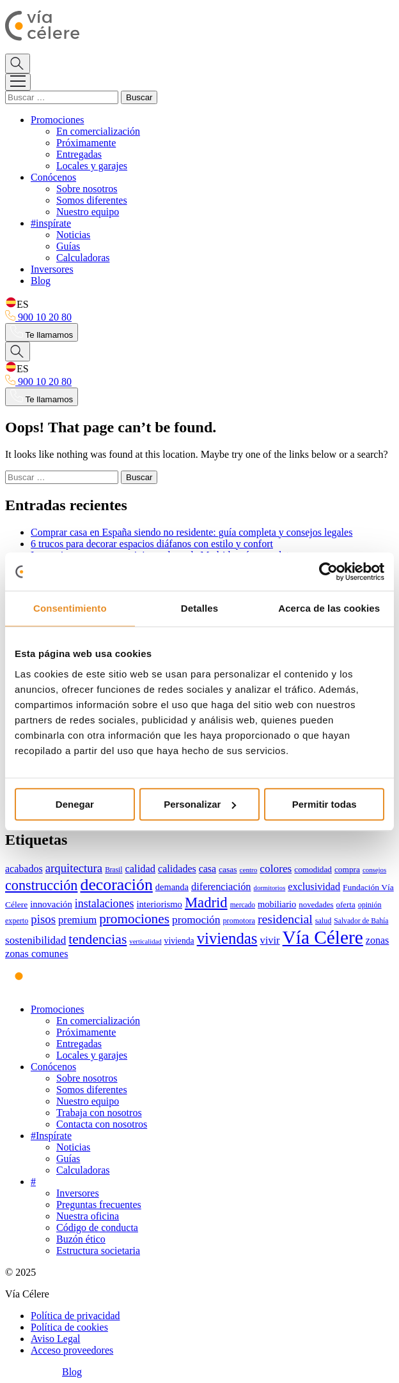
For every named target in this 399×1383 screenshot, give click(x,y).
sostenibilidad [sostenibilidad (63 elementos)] (35, 940)
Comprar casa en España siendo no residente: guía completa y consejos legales (191, 532)
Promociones (57, 119)
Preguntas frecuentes (98, 1204)
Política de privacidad (75, 1315)
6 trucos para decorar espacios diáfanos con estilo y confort (152, 543)
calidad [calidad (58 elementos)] (140, 869)
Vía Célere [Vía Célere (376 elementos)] (323, 937)
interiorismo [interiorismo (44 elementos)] (159, 904)
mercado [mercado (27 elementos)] (242, 905)
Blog (41, 280)
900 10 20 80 (38, 317)
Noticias (73, 234)
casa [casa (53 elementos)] (207, 868)
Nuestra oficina (87, 1216)
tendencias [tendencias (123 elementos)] (97, 939)
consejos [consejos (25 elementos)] (374, 869)
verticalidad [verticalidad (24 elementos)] (145, 941)
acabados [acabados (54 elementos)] (24, 868)
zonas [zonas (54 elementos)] (377, 940)
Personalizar (200, 804)
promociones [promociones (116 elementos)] (134, 918)
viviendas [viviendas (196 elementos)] (227, 938)
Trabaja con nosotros (99, 1112)
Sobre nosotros (87, 188)
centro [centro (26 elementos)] (249, 869)
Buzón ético (81, 1239)
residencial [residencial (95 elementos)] (285, 919)
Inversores (52, 269)
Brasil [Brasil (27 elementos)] (113, 869)
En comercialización (98, 131)
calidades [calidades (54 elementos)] (177, 868)
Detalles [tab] (199, 608)
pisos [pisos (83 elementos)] (43, 919)
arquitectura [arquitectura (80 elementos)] (73, 868)
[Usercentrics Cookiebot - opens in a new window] (328, 571)
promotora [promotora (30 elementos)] (239, 920)
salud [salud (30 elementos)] (323, 920)
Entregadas (79, 154)
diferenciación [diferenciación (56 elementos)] (221, 886)
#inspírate (51, 223)
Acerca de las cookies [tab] (329, 608)
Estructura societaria (98, 1250)
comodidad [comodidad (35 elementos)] (313, 869)
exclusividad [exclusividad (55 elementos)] (314, 887)
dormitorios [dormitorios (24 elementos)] (270, 887)
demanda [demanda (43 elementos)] (172, 887)
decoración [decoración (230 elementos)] (116, 884)
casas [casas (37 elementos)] (228, 869)
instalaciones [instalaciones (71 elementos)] (104, 903)
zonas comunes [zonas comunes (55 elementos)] (36, 954)
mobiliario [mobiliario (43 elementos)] (277, 904)
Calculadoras (83, 257)
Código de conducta (97, 1227)
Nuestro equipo (87, 211)
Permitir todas (324, 804)
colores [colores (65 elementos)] (276, 869)
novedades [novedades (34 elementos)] (316, 904)
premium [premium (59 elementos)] (77, 920)
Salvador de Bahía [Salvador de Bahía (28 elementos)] (361, 921)
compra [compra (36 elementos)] (347, 869)
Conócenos (53, 177)
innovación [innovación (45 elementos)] (51, 904)
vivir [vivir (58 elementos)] (269, 940)
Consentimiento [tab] (70, 608)
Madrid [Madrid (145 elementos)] (206, 903)
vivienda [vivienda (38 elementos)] (179, 941)
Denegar (75, 804)
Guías (68, 246)
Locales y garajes (91, 165)
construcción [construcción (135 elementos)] (41, 885)
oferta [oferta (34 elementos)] (346, 904)
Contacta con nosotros (101, 1124)
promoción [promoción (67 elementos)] (196, 919)
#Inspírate (51, 1135)
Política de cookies (69, 1327)
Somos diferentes (91, 200)
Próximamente (86, 142)
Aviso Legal (55, 1338)
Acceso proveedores (72, 1350)
